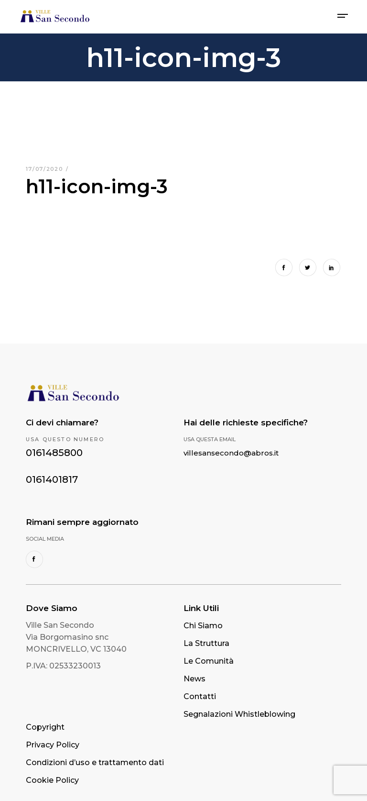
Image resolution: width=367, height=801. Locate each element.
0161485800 (54, 452)
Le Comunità (209, 661)
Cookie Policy (52, 780)
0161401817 (52, 479)
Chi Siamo (203, 625)
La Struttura (206, 643)
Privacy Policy (52, 744)
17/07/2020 (45, 169)
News (194, 678)
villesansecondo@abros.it (231, 452)
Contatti (200, 696)
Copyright (45, 727)
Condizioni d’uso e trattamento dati (95, 762)
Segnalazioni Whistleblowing (239, 714)
